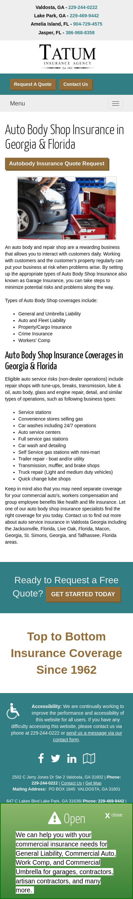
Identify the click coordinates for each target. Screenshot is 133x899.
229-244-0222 (82, 7)
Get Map (93, 783)
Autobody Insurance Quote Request (56, 163)
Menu (17, 103)
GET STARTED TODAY (83, 594)
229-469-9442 (84, 15)
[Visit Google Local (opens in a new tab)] (89, 759)
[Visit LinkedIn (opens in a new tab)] (72, 759)
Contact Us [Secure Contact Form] (71, 783)
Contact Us (75, 84)
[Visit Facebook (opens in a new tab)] (41, 759)
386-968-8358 (80, 32)
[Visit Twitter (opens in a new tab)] (55, 759)
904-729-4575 (87, 24)
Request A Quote (33, 84)
